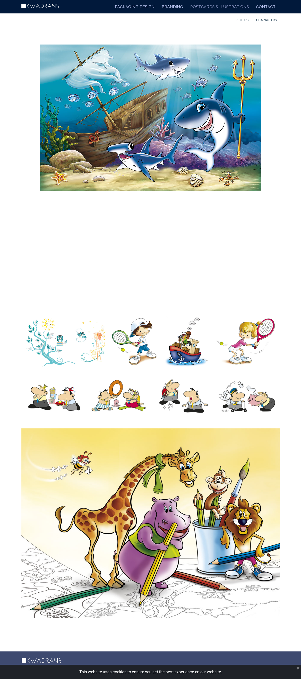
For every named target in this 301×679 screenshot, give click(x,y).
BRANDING (172, 6)
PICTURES (243, 20)
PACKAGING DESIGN (135, 6)
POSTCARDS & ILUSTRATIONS (219, 6)
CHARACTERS (266, 20)
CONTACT (266, 6)
